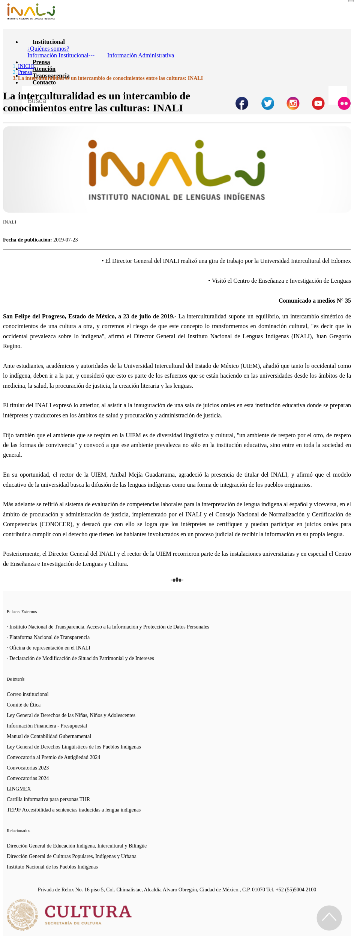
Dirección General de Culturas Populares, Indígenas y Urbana (71, 856)
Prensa (41, 62)
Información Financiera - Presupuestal (47, 726)
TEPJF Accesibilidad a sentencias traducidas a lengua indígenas (74, 810)
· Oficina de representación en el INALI (48, 648)
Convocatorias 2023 (28, 768)
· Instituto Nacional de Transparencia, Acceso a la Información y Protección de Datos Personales (108, 627)
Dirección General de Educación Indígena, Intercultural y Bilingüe (77, 846)
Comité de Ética (23, 705)
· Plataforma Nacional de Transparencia (48, 637)
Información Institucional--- (60, 55)
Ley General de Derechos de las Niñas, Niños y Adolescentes (71, 715)
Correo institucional (28, 694)
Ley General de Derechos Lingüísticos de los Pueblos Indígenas (74, 747)
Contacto (44, 82)
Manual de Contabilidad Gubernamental (49, 736)
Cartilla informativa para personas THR (48, 799)
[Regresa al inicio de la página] (329, 918)
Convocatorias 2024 (28, 778)
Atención (44, 69)
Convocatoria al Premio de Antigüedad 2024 (53, 757)
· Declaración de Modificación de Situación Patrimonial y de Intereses (80, 658)
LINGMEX (19, 789)
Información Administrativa (140, 55)
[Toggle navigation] (351, 1)
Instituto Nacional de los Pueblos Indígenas (52, 867)
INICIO (26, 66)
